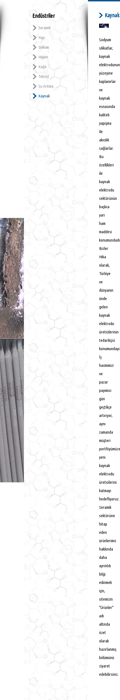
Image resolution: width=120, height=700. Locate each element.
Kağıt (42, 66)
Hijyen (43, 57)
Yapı (41, 37)
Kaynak (44, 96)
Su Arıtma (45, 86)
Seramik (44, 27)
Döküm (43, 47)
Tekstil (43, 76)
